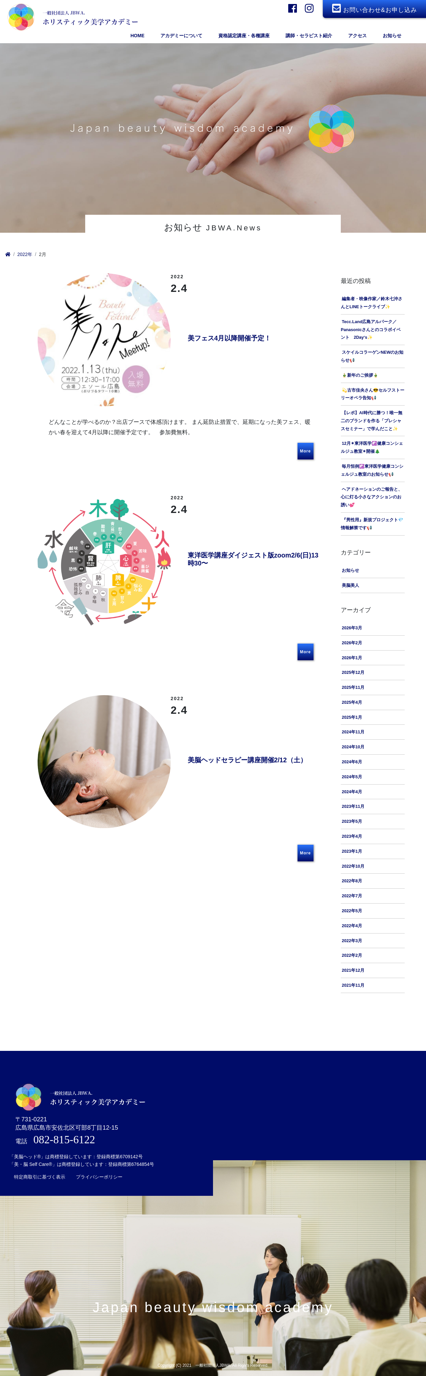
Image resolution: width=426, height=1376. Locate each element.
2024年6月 (352, 762)
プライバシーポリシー (99, 1171)
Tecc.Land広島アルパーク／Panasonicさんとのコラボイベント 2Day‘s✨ (371, 330)
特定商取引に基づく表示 (39, 1171)
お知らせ (350, 571)
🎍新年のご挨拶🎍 (360, 376)
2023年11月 (353, 807)
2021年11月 (353, 986)
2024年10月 (353, 748)
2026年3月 (352, 628)
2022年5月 (352, 911)
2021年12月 (353, 971)
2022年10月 (353, 867)
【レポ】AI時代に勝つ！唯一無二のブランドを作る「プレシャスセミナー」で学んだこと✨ (371, 421)
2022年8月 (352, 882)
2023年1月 (352, 852)
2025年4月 (352, 703)
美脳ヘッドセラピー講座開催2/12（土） (249, 761)
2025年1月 (352, 718)
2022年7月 (352, 897)
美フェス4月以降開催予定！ (232, 338)
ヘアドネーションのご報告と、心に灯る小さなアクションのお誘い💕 (371, 498)
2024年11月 (353, 733)
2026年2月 (352, 643)
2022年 (24, 254)
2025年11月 (353, 688)
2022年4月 (352, 926)
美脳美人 (350, 586)
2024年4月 (352, 792)
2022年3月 (352, 941)
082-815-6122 (64, 1134)
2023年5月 (352, 822)
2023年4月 (352, 837)
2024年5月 (352, 777)
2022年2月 (352, 956)
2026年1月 (352, 658)
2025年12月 (353, 673)
